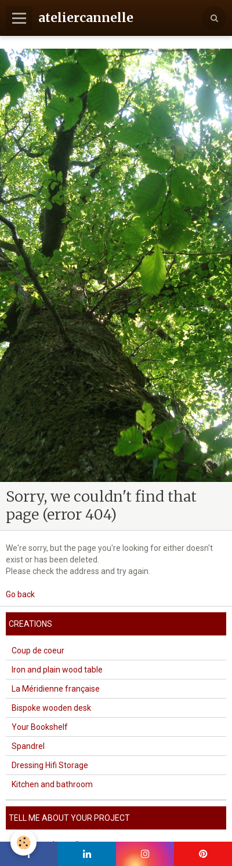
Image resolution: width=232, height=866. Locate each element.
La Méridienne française (56, 688)
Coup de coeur (38, 650)
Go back (20, 594)
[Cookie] (23, 843)
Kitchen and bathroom (52, 784)
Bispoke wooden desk (51, 707)
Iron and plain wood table (57, 669)
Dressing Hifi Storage (50, 765)
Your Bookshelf (40, 727)
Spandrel (28, 746)
